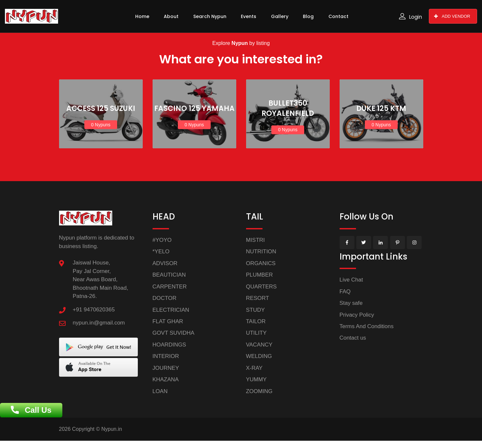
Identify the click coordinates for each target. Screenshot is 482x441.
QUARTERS (261, 287)
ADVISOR (165, 263)
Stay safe (351, 303)
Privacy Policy (357, 315)
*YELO (161, 251)
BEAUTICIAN (169, 275)
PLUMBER (259, 275)
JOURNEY (166, 368)
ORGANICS (261, 263)
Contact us (353, 338)
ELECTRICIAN (171, 310)
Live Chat (351, 280)
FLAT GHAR (168, 321)
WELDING (259, 356)
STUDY (255, 310)
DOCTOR (165, 298)
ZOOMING (259, 391)
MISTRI (255, 240)
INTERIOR (166, 356)
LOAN (160, 391)
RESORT (257, 298)
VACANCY (259, 345)
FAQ (345, 291)
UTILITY (256, 333)
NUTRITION (261, 251)
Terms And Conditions (367, 326)
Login (410, 17)
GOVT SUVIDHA (174, 333)
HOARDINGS (169, 345)
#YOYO (162, 240)
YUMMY (256, 380)
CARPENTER (170, 287)
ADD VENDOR (452, 16)
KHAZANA (166, 380)
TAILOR (256, 321)
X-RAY (254, 368)
